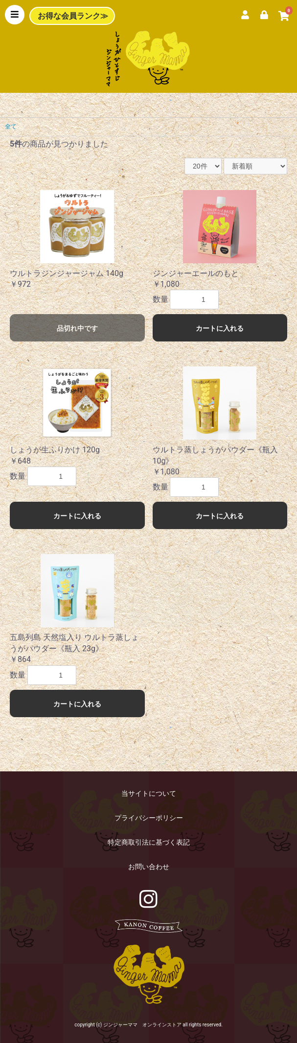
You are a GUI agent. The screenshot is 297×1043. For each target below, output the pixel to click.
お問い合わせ (148, 867)
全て (11, 126)
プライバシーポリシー (148, 818)
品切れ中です (77, 328)
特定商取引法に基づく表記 (149, 842)
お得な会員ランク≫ (73, 16)
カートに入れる (220, 328)
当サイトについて (148, 793)
